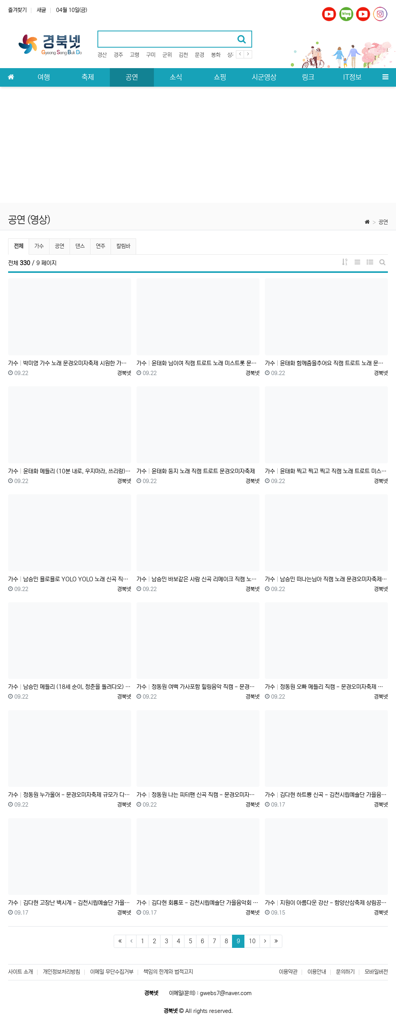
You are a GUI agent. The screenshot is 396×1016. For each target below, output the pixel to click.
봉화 (215, 55)
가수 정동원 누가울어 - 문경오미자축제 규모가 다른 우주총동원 (69, 795)
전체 (18, 246)
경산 (102, 55)
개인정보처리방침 (61, 972)
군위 (167, 55)
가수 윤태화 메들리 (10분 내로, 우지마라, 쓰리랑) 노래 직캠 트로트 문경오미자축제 (69, 471)
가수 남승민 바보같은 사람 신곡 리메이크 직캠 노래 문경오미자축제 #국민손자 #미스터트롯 (198, 579)
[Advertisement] (198, 145)
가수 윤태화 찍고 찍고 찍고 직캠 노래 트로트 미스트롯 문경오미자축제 (326, 471)
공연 (383, 222)
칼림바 (123, 246)
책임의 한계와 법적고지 (168, 972)
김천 (183, 55)
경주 (118, 55)
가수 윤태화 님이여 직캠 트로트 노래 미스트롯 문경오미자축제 (198, 363)
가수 (39, 246)
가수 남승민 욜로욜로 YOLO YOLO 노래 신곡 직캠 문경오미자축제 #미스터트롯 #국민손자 (69, 579)
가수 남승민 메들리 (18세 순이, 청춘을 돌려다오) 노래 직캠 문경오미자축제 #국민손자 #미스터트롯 (69, 687)
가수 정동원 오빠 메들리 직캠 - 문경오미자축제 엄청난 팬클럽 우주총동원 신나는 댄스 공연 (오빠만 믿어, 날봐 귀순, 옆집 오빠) (326, 687)
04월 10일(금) (71, 10)
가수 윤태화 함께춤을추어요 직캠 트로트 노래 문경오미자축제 (326, 363)
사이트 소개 (20, 972)
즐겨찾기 (17, 10)
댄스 (80, 246)
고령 (134, 55)
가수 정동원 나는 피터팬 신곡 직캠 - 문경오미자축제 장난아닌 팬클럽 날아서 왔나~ (198, 795)
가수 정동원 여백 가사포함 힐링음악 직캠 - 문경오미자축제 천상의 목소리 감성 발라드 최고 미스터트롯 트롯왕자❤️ (198, 687)
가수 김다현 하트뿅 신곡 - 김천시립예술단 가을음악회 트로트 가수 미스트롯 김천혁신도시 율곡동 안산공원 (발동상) (326, 795)
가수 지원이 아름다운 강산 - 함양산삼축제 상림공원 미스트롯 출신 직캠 (326, 902)
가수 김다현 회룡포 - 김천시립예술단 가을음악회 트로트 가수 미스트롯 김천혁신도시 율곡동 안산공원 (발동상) (198, 902)
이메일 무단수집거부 (111, 972)
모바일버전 (376, 972)
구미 (150, 55)
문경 (199, 55)
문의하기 (345, 972)
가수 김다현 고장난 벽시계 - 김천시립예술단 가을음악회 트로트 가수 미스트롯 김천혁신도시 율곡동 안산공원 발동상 (69, 902)
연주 (100, 246)
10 (252, 941)
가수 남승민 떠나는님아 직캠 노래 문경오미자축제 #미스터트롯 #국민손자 (326, 579)
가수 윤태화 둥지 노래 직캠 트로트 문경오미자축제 (196, 471)
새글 (41, 10)
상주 (232, 55)
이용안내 (316, 972)
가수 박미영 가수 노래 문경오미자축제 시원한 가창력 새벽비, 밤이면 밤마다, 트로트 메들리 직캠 (69, 363)
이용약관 (288, 972)
